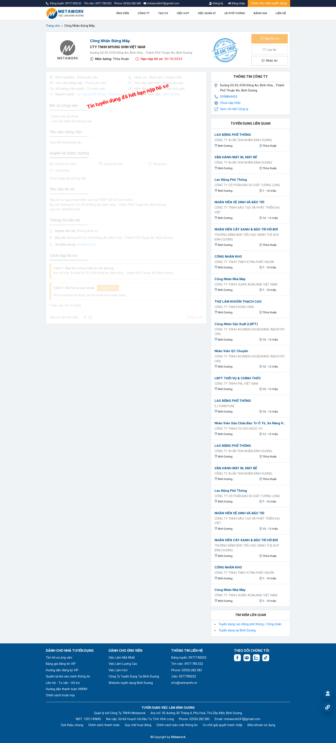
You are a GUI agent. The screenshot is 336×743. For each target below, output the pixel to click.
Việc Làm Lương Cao (123, 664)
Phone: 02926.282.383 (186, 670)
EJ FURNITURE (224, 406)
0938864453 (228, 97)
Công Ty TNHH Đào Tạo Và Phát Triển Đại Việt (247, 210)
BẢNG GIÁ (260, 13)
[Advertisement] (126, 357)
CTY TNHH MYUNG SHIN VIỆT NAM (117, 47)
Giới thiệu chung (72, 725)
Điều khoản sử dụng (261, 725)
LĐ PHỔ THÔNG (234, 13)
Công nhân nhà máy (230, 279)
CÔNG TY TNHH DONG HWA (234, 307)
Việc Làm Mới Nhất (122, 657)
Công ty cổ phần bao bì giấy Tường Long (247, 185)
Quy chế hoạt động (138, 725)
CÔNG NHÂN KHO (228, 257)
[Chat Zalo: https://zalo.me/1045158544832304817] (256, 657)
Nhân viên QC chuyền (231, 351)
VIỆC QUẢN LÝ (207, 13)
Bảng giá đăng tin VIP (61, 664)
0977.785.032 (103, 3)
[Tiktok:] (265, 657)
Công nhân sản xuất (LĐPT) (236, 324)
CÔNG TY (144, 13)
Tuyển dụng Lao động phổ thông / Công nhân (250, 624)
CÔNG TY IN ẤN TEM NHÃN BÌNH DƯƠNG (243, 140)
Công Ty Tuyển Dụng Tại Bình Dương (134, 676)
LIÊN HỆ (281, 13)
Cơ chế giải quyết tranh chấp (222, 725)
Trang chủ (53, 26)
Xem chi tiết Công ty (234, 109)
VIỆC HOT (183, 13)
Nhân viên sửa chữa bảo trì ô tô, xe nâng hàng (250, 423)
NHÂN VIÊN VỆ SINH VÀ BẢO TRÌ (239, 202)
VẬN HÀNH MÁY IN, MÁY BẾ (235, 157)
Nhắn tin (270, 61)
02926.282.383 (132, 3)
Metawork (178, 737)
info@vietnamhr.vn (184, 683)
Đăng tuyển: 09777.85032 (188, 657)
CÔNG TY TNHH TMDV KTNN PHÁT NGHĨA (244, 262)
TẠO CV (163, 13)
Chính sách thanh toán (104, 725)
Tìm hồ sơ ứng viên (59, 657)
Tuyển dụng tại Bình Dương (237, 630)
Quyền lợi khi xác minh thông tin (68, 676)
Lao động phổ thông (230, 180)
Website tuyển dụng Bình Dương (131, 683)
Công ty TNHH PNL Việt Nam (236, 384)
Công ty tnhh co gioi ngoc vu (238, 429)
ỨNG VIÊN (122, 13)
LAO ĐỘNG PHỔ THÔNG (232, 135)
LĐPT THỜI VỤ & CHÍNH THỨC (237, 378)
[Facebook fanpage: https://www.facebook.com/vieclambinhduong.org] (237, 657)
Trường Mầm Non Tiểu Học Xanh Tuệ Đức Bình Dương (246, 237)
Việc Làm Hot (118, 670)
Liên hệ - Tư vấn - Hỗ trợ (63, 683)
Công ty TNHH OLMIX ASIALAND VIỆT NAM (245, 284)
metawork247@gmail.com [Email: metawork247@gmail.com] (242, 719)
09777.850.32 (73, 3)
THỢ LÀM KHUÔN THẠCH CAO (238, 301)
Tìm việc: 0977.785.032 (187, 664)
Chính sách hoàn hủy (60, 695)
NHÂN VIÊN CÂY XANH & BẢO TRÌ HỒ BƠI (246, 229)
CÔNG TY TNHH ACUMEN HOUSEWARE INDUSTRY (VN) (249, 332)
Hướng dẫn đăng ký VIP (62, 670)
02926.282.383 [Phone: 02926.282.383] (199, 719)
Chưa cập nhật (230, 103)
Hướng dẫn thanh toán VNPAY (67, 689)
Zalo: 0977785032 (183, 676)
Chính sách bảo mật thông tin (177, 725)
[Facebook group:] (246, 657)
